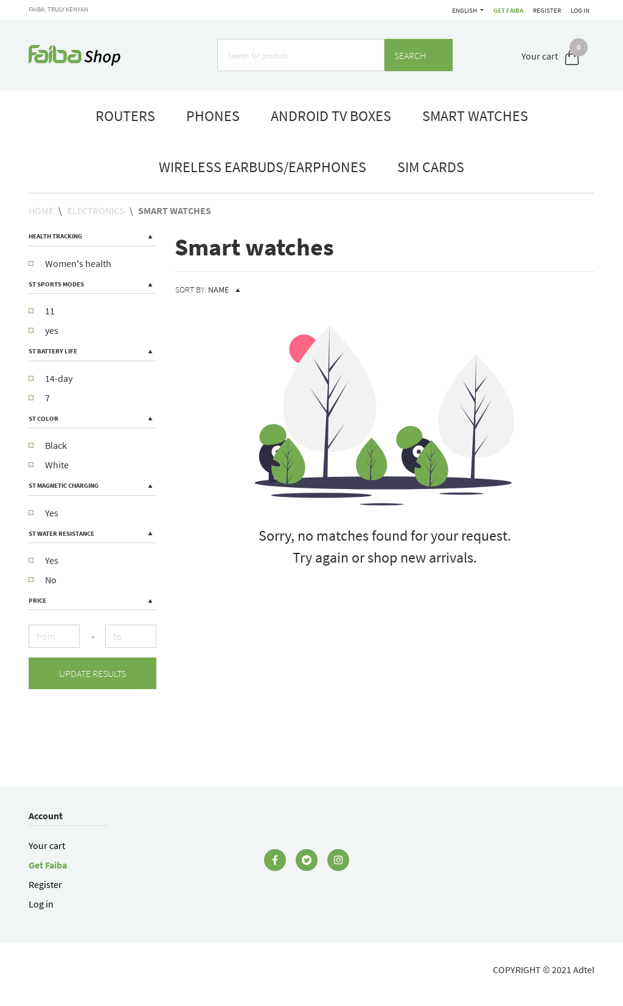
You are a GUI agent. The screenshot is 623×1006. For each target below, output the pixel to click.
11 (42, 311)
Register (545, 10)
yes (43, 330)
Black (48, 445)
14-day (50, 378)
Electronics (96, 210)
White (49, 465)
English (501, 10)
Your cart (47, 845)
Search (418, 55)
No (43, 580)
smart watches (475, 115)
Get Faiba (461, 10)
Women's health (70, 263)
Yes (43, 513)
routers (125, 115)
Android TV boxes (331, 115)
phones (213, 115)
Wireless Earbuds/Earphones (262, 167)
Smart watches (174, 210)
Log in (580, 10)
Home (41, 210)
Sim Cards (430, 167)
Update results (92, 673)
